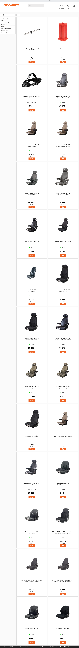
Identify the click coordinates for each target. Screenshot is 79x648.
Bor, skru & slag (4, 18)
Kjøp (31, 62)
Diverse (2, 26)
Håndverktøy (4, 24)
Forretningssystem (44, 646)
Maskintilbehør (4, 30)
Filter (18, 14)
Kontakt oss (30, 0)
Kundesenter (24, 0)
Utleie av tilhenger (53, 0)
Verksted (46, 0)
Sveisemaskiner (4, 32)
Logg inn (67, 6)
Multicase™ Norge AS (64, 646)
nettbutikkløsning (52, 646)
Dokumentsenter (38, 0)
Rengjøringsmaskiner (6, 28)
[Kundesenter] (61, 5)
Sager (2, 20)
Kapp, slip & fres (5, 22)
